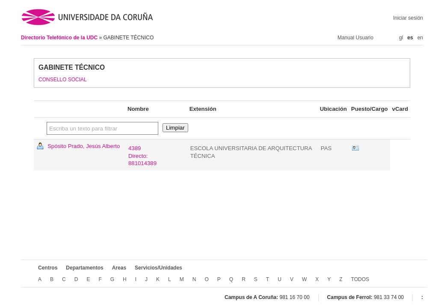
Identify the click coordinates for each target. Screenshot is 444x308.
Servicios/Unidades (158, 268)
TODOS (360, 279)
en (420, 38)
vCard (355, 148)
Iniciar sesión (408, 18)
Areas (119, 268)
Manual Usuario (355, 38)
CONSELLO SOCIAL (62, 80)
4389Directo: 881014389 (142, 156)
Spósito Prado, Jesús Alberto (83, 146)
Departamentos (84, 268)
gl (401, 38)
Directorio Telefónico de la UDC (60, 38)
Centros (47, 268)
